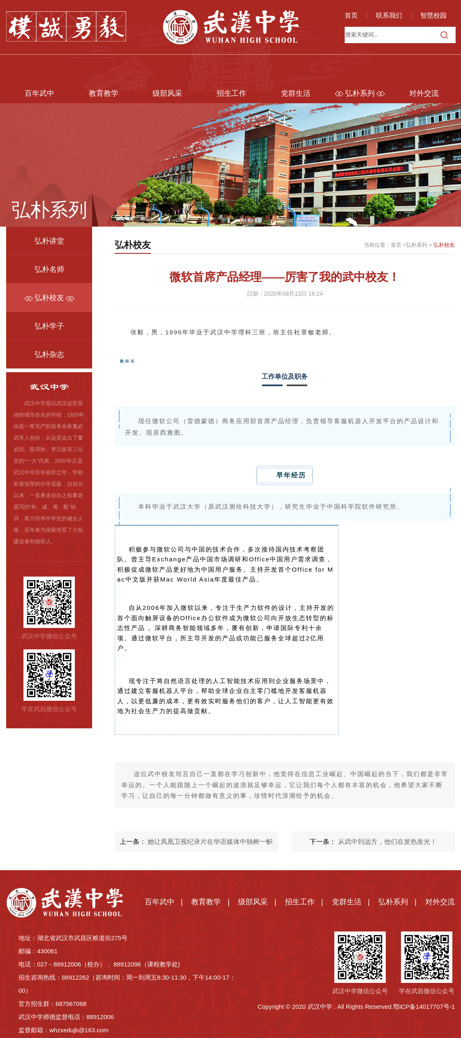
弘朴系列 (359, 64)
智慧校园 (433, 15)
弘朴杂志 (49, 326)
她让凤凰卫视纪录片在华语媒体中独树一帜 (210, 812)
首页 (351, 15)
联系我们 (389, 15)
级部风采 (166, 64)
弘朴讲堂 (49, 212)
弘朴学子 (49, 297)
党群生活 (294, 64)
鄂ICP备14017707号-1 (424, 977)
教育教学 (102, 64)
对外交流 (423, 64)
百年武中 (38, 64)
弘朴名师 (49, 240)
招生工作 (230, 64)
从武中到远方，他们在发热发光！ (387, 812)
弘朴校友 (49, 269)
